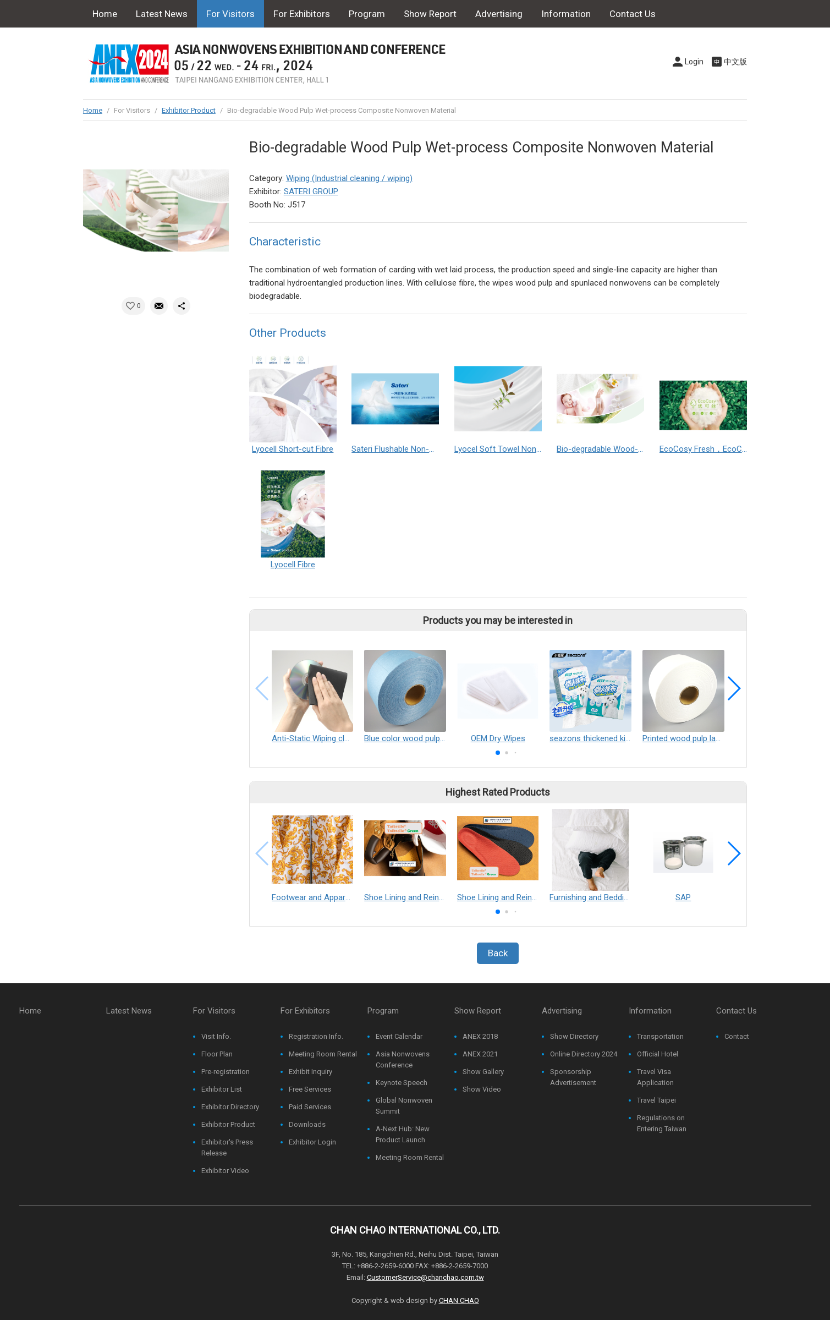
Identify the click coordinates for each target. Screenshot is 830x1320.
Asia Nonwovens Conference (403, 1059)
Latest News (162, 13)
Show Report (430, 13)
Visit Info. (216, 1036)
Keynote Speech (401, 1082)
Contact (736, 1036)
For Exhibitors (301, 13)
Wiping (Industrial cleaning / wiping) (349, 178)
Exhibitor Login (312, 1142)
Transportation (660, 1036)
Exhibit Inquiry (310, 1071)
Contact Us (632, 13)
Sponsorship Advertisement (573, 1077)
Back (498, 952)
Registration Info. (316, 1036)
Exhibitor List (221, 1089)
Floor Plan (217, 1054)
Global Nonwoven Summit (404, 1105)
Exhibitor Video (225, 1170)
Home (104, 13)
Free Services (310, 1089)
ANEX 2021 (480, 1054)
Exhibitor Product (189, 110)
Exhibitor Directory (230, 1107)
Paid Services (310, 1107)
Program (367, 13)
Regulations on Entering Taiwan (661, 1123)
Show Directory (574, 1036)
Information (566, 13)
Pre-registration (225, 1071)
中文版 (735, 61)
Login (694, 61)
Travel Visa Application (655, 1077)
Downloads (307, 1124)
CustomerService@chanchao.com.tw (425, 1277)
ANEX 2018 (480, 1036)
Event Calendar (399, 1036)
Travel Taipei (656, 1100)
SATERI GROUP (311, 191)
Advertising (499, 13)
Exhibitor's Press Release (227, 1147)
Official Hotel (657, 1054)
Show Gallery (483, 1071)
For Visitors (230, 13)
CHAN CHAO (459, 1300)
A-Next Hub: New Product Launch (403, 1134)
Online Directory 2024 (583, 1054)
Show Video (482, 1089)
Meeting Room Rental (323, 1054)
